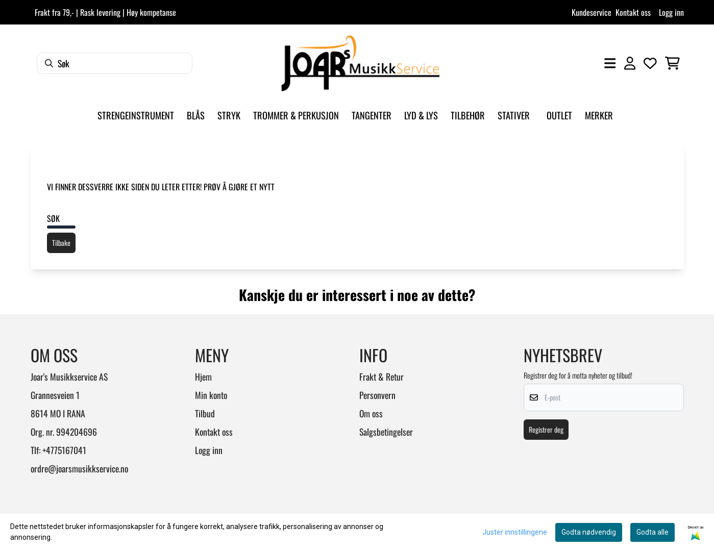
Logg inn (671, 12)
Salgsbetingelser (386, 431)
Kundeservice (591, 12)
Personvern (377, 395)
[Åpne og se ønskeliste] (650, 63)
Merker (599, 115)
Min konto (211, 395)
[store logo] (360, 63)
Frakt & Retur (381, 376)
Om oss (371, 413)
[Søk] (114, 63)
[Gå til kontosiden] (629, 63)
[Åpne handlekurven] (672, 63)
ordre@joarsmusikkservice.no (79, 468)
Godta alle (652, 532)
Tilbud (205, 413)
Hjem (203, 376)
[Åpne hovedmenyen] (610, 63)
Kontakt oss (633, 12)
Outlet (559, 115)
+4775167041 (64, 450)
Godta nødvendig (588, 532)
